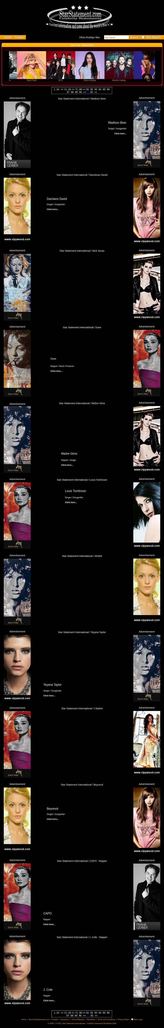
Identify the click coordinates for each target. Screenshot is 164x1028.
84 (100, 89)
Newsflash (91, 1019)
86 (108, 89)
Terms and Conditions (106, 1019)
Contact (55, 1019)
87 (68, 92)
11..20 (68, 89)
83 (96, 89)
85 (104, 89)
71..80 (78, 89)
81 (88, 89)
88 (72, 92)
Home (23, 1019)
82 (92, 89)
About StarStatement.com (39, 1019)
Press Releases (78, 1019)
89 (76, 92)
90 (80, 92)
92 (92, 92)
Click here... (53, 209)
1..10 (57, 89)
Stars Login (138, 1019)
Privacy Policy (123, 1019)
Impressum (64, 1019)
